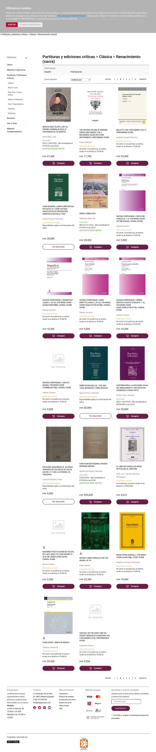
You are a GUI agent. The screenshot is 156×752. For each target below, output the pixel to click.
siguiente (142, 79)
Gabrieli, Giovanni (122, 226)
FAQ (60, 709)
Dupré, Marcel (84, 565)
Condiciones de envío (67, 700)
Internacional (76, 72)
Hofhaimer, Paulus (86, 646)
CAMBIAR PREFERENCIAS (30, 25)
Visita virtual (64, 706)
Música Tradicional (15, 99)
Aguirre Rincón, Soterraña (89, 393)
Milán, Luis (120, 474)
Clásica (32, 34)
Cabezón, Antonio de (50, 647)
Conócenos (63, 694)
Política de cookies (66, 697)
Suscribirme (120, 708)
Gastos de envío (65, 703)
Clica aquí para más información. (71, 16)
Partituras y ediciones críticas (14, 34)
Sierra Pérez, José (49, 137)
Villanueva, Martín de (87, 218)
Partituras (11, 113)
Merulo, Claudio (48, 564)
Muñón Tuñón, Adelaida (125, 395)
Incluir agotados (50, 79)
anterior (108, 79)
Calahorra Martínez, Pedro (52, 480)
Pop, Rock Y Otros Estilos (15, 93)
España (47, 72)
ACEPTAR (12, 25)
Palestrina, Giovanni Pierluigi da (128, 562)
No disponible (58, 247)
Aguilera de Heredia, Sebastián (90, 471)
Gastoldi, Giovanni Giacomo (126, 137)
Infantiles (11, 109)
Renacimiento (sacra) (47, 34)
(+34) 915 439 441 (40, 700)
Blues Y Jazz (13, 88)
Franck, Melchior (85, 142)
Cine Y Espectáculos (16, 104)
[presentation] (130, 725)
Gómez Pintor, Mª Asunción (53, 219)
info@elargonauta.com (42, 703)
